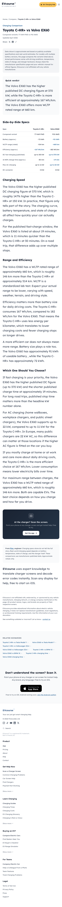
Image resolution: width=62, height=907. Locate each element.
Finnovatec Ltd (14, 719)
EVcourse (9, 710)
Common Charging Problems (14, 775)
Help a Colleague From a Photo (15, 868)
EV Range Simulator (10, 846)
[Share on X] (9, 42)
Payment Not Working (11, 786)
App (4, 746)
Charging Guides (9, 803)
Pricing (5, 749)
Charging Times (9, 807)
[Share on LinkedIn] (13, 42)
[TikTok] (7, 723)
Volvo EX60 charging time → (14, 657)
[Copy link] (16, 42)
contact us (46, 619)
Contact (6, 760)
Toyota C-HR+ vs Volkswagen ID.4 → (17, 646)
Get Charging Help (48, 4)
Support (6, 897)
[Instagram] (4, 723)
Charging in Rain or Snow (12, 818)
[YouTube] (11, 723)
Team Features (8, 871)
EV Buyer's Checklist (10, 843)
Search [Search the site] (7, 728)
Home (5, 19)
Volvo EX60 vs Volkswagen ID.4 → (16, 650)
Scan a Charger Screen (12, 771)
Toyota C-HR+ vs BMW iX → (43, 650)
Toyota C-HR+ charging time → (38, 653)
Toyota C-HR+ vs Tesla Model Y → (16, 642)
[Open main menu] (58, 4)
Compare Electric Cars (11, 836)
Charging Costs (9, 811)
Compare (12, 19)
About (5, 753)
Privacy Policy (8, 889)
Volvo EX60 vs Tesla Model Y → (44, 642)
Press (5, 893)
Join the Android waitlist (46, 695)
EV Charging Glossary (11, 814)
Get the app (31, 533)
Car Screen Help (9, 778)
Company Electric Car (11, 864)
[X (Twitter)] (18, 723)
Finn (12, 548)
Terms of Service (9, 886)
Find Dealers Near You (11, 839)
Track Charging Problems (12, 875)
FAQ (4, 757)
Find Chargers (8, 782)
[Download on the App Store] (31, 688)
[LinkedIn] (15, 723)
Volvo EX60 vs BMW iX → (12, 653)
